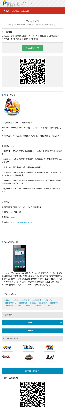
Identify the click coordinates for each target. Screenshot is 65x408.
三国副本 (16, 300)
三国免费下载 (32, 48)
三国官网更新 (36, 300)
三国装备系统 (48, 300)
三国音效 (32, 303)
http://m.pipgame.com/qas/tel (21, 222)
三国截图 (27, 306)
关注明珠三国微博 (32, 371)
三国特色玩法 (22, 303)
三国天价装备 (47, 306)
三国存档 (7, 300)
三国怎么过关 (8, 306)
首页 (7, 11)
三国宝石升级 (25, 300)
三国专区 (15, 11)
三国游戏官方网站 (10, 303)
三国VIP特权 (36, 306)
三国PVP (18, 306)
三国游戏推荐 (42, 303)
